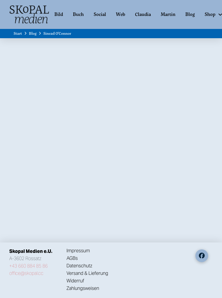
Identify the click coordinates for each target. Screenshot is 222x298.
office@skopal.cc (26, 273)
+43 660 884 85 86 (28, 266)
